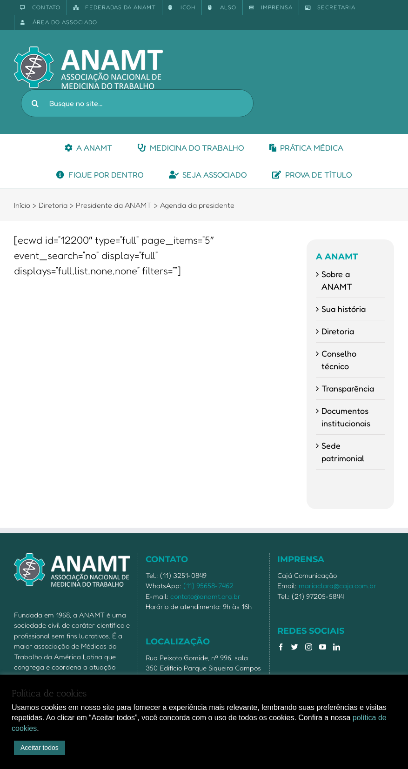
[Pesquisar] (35, 103)
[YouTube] (322, 646)
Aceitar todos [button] (39, 747)
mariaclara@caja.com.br (337, 585)
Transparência (347, 388)
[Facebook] (280, 646)
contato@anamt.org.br (205, 596)
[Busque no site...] (137, 103)
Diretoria (337, 331)
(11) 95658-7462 (208, 585)
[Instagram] (308, 646)
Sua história (343, 309)
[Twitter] (294, 646)
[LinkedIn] (336, 646)
